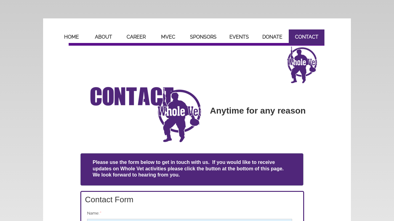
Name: (94, 213)
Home (71, 37)
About (103, 37)
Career (136, 37)
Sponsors (203, 37)
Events (239, 37)
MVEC (168, 37)
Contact (306, 37)
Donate (272, 37)
